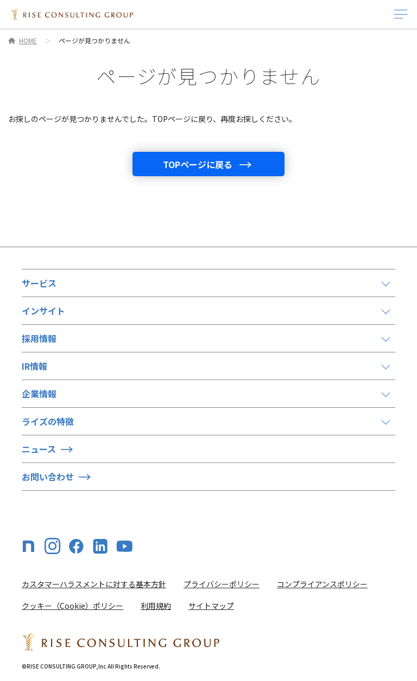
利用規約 (156, 605)
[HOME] (72, 14)
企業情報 (39, 393)
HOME (28, 40)
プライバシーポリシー (222, 584)
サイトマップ (211, 605)
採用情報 (39, 338)
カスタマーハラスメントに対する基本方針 (94, 584)
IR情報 (34, 365)
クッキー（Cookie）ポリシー (72, 605)
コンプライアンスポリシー (322, 584)
